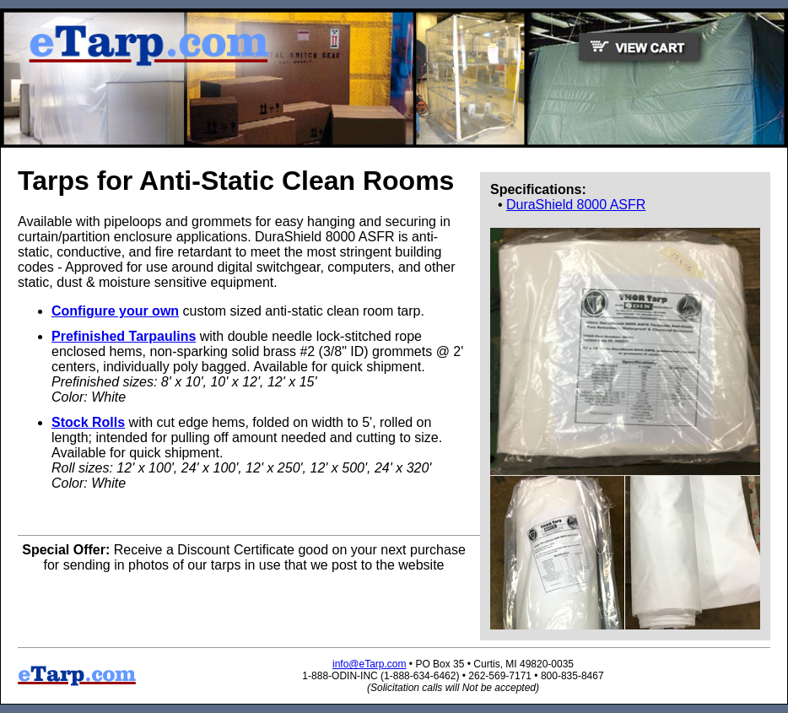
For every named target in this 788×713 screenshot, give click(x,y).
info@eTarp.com (369, 664)
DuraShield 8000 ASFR (575, 204)
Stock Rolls (88, 422)
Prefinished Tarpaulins (123, 336)
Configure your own (115, 311)
